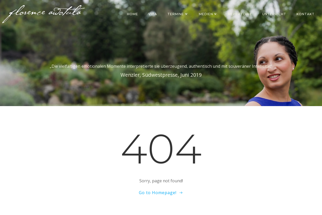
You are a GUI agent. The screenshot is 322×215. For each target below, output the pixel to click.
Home (132, 14)
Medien (208, 14)
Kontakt (305, 14)
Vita (152, 14)
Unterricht (274, 14)
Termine (178, 14)
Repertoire (240, 14)
